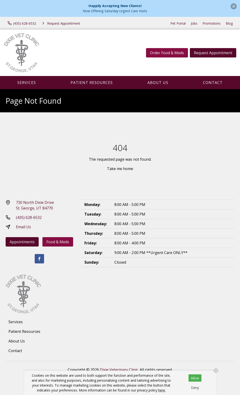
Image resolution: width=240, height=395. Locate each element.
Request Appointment (213, 52)
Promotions (211, 23)
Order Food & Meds (167, 52)
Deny (195, 387)
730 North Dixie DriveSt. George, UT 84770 (35, 205)
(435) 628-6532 (29, 217)
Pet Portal (178, 23)
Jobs (194, 23)
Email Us (23, 226)
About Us (157, 82)
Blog (229, 23)
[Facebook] (39, 258)
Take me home (120, 168)
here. (162, 390)
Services (26, 82)
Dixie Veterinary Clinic (119, 369)
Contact (213, 82)
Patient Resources (92, 82)
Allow (195, 378)
